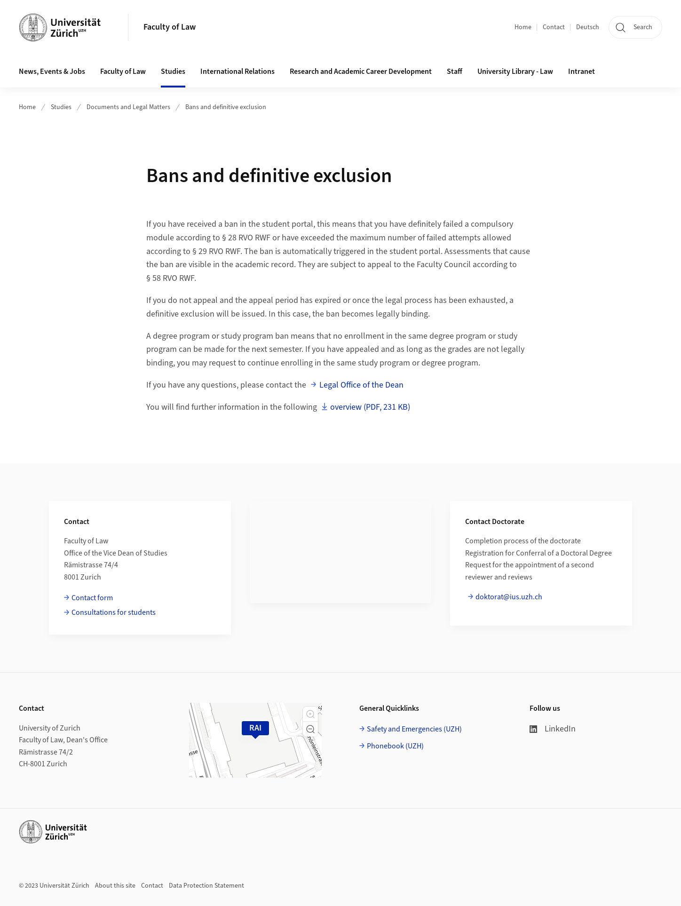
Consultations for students (113, 612)
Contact (554, 27)
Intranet (581, 71)
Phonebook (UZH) (395, 746)
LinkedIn (553, 729)
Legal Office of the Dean (361, 385)
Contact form (92, 598)
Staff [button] (454, 71)
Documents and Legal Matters (128, 107)
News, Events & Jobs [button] (52, 71)
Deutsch (587, 27)
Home (523, 27)
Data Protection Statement (206, 885)
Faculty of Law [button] (123, 71)
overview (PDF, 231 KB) (370, 407)
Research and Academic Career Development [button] (361, 71)
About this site (115, 885)
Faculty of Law (169, 27)
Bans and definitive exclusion (225, 107)
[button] (310, 714)
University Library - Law (515, 71)
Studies (61, 107)
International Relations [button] (237, 71)
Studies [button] (173, 71)
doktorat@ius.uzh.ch (508, 597)
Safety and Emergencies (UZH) (414, 729)
